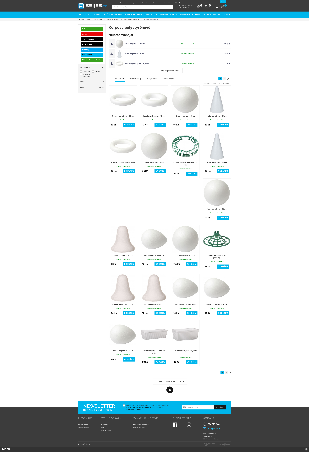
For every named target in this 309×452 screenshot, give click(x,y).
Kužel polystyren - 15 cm (135, 54)
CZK (222, 2)
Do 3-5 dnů (86, 71)
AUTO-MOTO (84, 15)
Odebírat (220, 407)
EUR (228, 2)
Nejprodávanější (135, 79)
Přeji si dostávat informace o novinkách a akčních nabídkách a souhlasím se (147, 407)
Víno (156, 15)
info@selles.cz (214, 428)
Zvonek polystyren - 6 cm (123, 255)
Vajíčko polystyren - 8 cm (123, 351)
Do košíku (129, 125)
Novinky (85, 50)
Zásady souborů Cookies (141, 424)
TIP (83, 29)
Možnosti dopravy (83, 427)
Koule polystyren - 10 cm (135, 44)
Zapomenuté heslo (139, 427)
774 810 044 (214, 424)
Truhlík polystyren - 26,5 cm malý (185, 352)
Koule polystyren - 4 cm (154, 162)
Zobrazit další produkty (170, 381)
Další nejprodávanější (170, 70)
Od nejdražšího (168, 79)
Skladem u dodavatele (86, 75)
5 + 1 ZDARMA (88, 39)
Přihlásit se (185, 8)
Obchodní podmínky (143, 3)
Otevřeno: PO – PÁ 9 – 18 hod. (170, 3)
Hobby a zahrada (144, 15)
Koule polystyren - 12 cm (217, 209)
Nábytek (164, 15)
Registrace (104, 424)
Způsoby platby (83, 424)
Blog (102, 427)
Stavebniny (185, 15)
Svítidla (226, 15)
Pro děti (216, 15)
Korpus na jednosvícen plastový (217, 256)
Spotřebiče (96, 15)
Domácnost (130, 15)
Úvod (113, 3)
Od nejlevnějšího (152, 79)
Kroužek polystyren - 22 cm (123, 116)
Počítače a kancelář (113, 15)
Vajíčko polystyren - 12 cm (185, 304)
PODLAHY (174, 15)
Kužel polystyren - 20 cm (217, 162)
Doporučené (120, 79)
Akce (84, 34)
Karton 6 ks (87, 44)
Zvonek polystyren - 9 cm (154, 304)
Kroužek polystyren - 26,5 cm (137, 64)
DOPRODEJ (87, 55)
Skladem (97, 71)
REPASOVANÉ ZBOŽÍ (91, 60)
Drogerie (207, 15)
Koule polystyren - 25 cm (185, 255)
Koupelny (196, 15)
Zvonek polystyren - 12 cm (122, 304)
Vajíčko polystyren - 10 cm (216, 304)
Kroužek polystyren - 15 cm (154, 116)
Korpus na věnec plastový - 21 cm (185, 163)
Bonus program (106, 430)
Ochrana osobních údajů (126, 3)
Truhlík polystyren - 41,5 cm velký (154, 352)
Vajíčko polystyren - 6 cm (154, 255)
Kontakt (155, 3)
